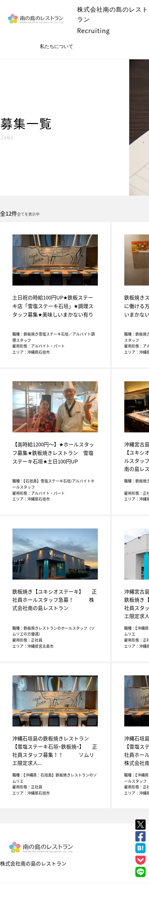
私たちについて (56, 46)
